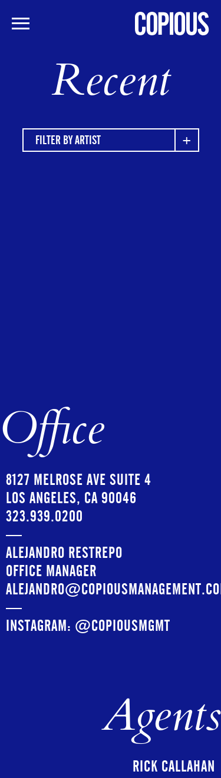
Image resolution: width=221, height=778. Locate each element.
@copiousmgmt (122, 626)
